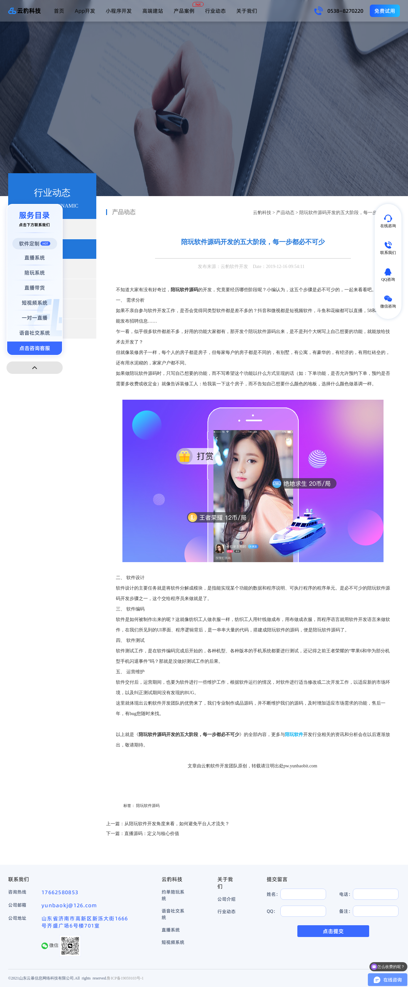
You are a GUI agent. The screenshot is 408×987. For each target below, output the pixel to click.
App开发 (85, 10)
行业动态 (215, 10)
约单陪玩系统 (173, 895)
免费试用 (384, 10)
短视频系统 (173, 942)
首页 (59, 10)
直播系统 (171, 930)
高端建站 (152, 10)
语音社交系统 (173, 914)
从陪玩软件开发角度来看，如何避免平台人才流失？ (176, 823)
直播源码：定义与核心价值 (151, 833)
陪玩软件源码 (148, 805)
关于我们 (246, 10)
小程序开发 (119, 10)
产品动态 (285, 212)
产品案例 (184, 10)
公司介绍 (226, 899)
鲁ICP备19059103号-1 (125, 978)
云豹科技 (262, 212)
